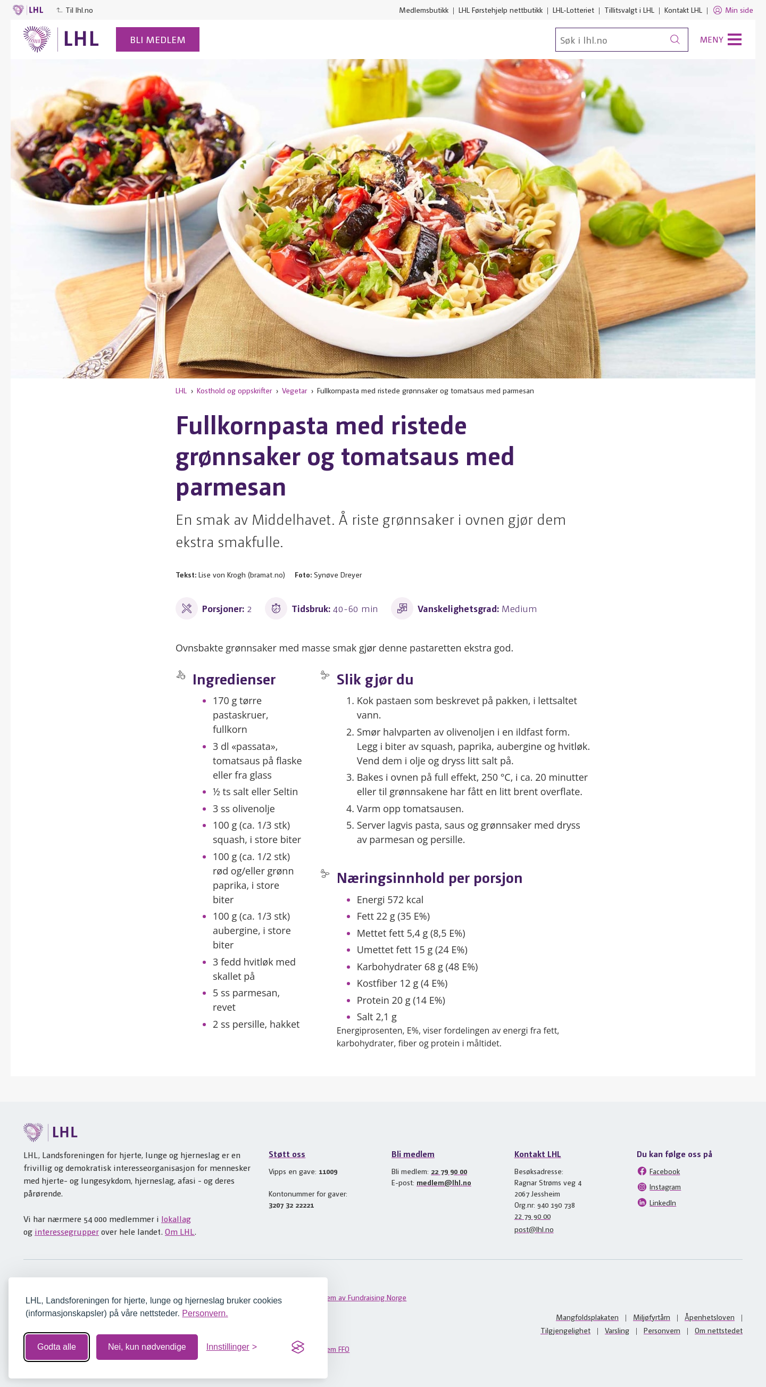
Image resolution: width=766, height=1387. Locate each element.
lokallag (176, 1218)
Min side (732, 10)
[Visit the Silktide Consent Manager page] (298, 1347)
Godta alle (56, 1346)
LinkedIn (656, 1202)
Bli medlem (158, 39)
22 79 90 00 (449, 1171)
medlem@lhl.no (444, 1182)
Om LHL (180, 1231)
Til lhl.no (74, 9)
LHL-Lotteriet (573, 9)
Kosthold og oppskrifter (234, 390)
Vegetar (294, 390)
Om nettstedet (719, 1330)
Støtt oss (287, 1154)
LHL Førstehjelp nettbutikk (501, 9)
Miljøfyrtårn (651, 1317)
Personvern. (205, 1313)
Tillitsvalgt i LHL (629, 9)
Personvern (662, 1330)
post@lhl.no (534, 1229)
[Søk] (621, 40)
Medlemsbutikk (423, 9)
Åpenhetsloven (710, 1317)
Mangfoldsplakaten (587, 1317)
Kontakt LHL (683, 9)
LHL (181, 390)
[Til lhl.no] (61, 39)
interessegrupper (67, 1231)
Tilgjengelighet (565, 1330)
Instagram (659, 1187)
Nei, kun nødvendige (147, 1346)
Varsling (617, 1330)
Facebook (658, 1171)
